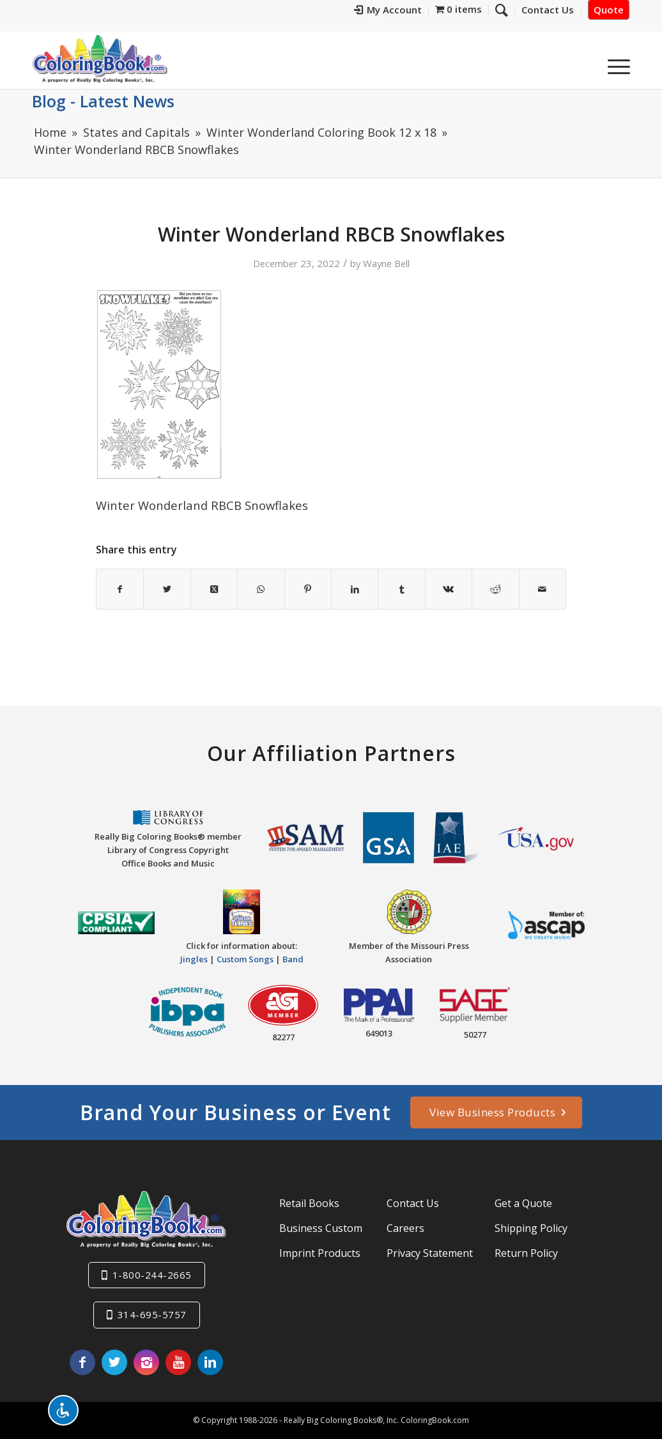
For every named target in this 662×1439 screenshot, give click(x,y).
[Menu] (614, 63)
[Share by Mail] (543, 589)
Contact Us (413, 1203)
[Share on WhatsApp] (261, 589)
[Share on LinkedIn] (355, 589)
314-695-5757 (152, 1314)
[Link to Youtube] (178, 1362)
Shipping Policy (531, 1228)
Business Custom (320, 1228)
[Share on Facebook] (119, 589)
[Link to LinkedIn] (210, 1362)
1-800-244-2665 (152, 1274)
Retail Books (309, 1203)
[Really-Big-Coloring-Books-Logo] (99, 58)
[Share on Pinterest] (308, 589)
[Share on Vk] (449, 589)
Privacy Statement (430, 1253)
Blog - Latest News (103, 101)
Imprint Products (319, 1253)
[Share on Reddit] (495, 589)
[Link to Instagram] (146, 1362)
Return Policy (526, 1253)
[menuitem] (388, 11)
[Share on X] (167, 589)
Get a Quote (523, 1203)
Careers (405, 1228)
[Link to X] (114, 1362)
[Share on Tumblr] (401, 589)
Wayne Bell (386, 263)
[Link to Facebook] (82, 1362)
